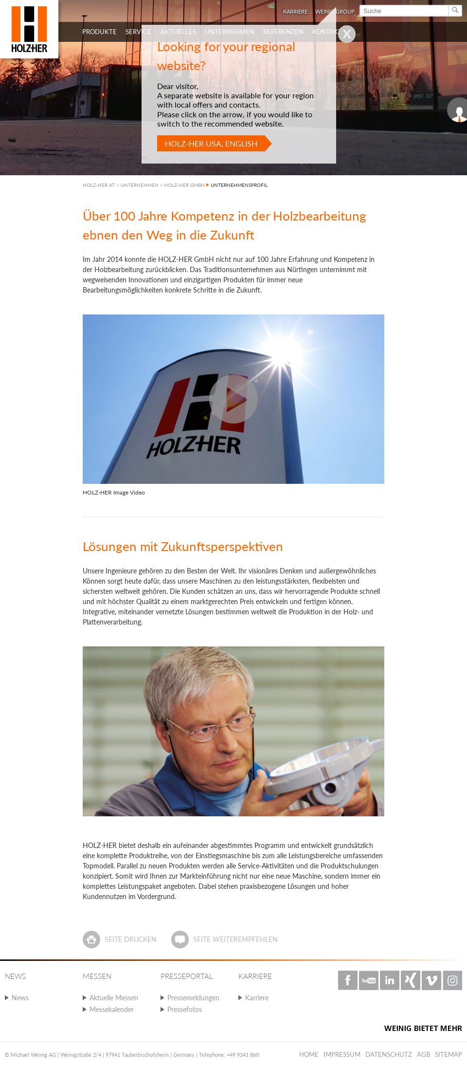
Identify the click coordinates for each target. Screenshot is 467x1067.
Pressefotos (184, 1009)
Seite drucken (131, 939)
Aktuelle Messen (114, 997)
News (20, 997)
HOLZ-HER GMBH (184, 185)
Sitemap (448, 1054)
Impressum (341, 1054)
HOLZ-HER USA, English (211, 143)
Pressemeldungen (193, 997)
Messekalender (112, 1009)
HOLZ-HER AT (99, 185)
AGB (423, 1054)
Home (309, 1054)
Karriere (257, 997)
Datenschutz (388, 1054)
